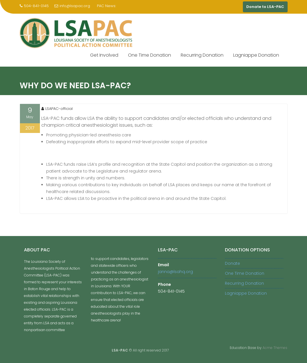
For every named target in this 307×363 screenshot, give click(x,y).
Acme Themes (275, 347)
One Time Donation (149, 55)
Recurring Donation (202, 55)
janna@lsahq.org (175, 271)
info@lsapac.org (72, 6)
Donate (232, 263)
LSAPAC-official (57, 108)
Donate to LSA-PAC (265, 6)
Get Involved (104, 55)
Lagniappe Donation (256, 55)
